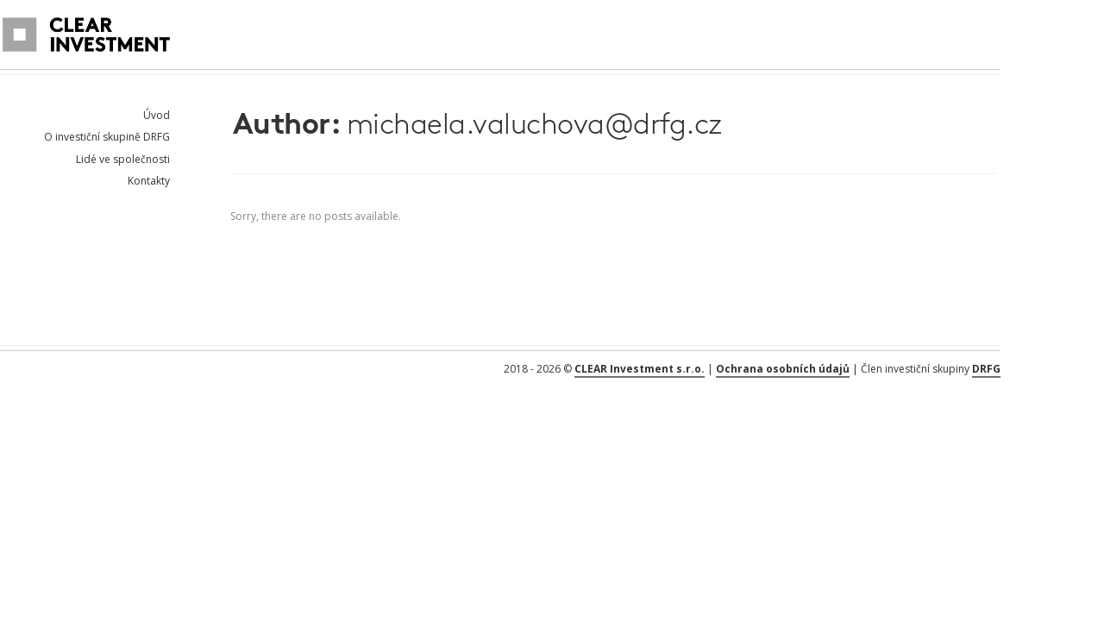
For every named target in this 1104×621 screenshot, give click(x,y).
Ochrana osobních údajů (783, 368)
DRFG (986, 368)
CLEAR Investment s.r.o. (639, 368)
